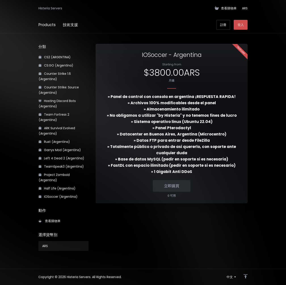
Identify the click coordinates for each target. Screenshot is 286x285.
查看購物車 (50, 221)
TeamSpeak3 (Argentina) (61, 166)
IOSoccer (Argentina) (58, 196)
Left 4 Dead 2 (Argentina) (61, 158)
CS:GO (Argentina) (56, 65)
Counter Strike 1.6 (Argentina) (55, 76)
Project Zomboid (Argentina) (54, 177)
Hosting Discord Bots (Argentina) (57, 103)
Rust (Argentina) (54, 141)
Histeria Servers (50, 8)
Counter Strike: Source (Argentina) (59, 90)
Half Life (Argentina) (57, 188)
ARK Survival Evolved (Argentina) (57, 131)
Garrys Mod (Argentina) (60, 150)
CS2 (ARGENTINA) (55, 57)
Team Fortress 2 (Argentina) (54, 117)
